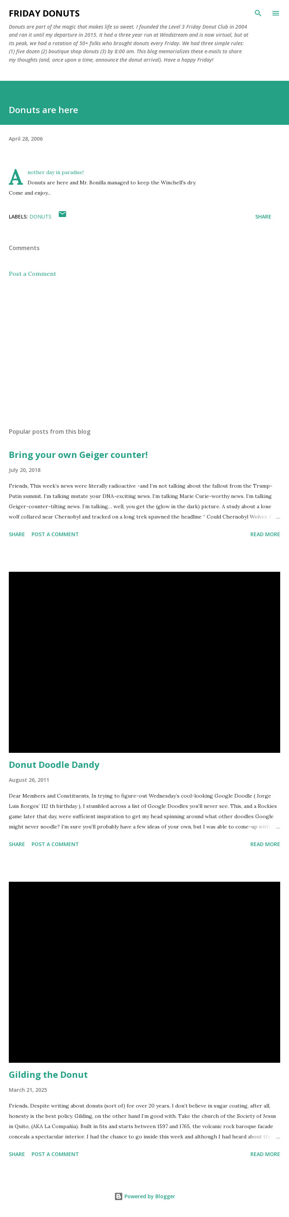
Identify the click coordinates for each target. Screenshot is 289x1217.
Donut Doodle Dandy (54, 764)
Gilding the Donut (48, 1074)
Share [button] (263, 216)
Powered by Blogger (144, 1196)
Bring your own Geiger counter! (78, 454)
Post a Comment (32, 273)
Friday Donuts (44, 13)
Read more (265, 534)
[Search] (258, 13)
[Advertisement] (144, 352)
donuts (40, 216)
